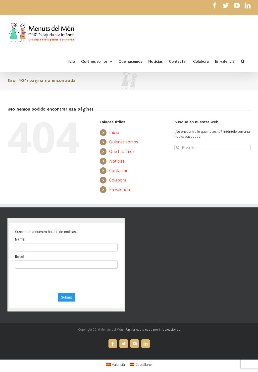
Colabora (117, 180)
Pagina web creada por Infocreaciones (152, 329)
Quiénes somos (123, 142)
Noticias (116, 161)
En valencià (119, 189)
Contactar (118, 170)
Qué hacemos (122, 151)
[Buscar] (242, 61)
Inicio (114, 132)
